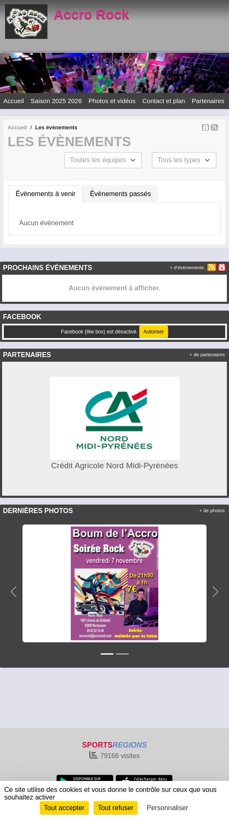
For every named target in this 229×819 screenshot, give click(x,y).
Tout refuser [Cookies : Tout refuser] (115, 807)
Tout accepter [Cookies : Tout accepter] (64, 807)
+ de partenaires (207, 354)
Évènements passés (120, 193)
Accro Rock (91, 14)
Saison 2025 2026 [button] (56, 100)
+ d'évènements (187, 267)
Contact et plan (163, 100)
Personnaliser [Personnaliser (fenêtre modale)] (167, 807)
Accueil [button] (13, 100)
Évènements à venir (45, 193)
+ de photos (212, 510)
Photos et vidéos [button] (111, 100)
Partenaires (208, 100)
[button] (13, 591)
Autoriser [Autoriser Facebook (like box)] (153, 332)
